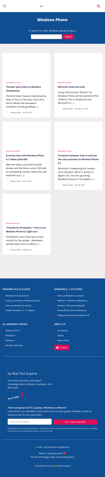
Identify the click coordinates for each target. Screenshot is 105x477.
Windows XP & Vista (14, 345)
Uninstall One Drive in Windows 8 (72, 310)
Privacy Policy (63, 340)
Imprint (60, 335)
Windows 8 (10, 335)
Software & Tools (13, 83)
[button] (61, 347)
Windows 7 (10, 340)
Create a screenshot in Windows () (23, 300)
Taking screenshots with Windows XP (73, 315)
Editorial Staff (16, 113)
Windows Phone (65, 83)
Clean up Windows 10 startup (18, 305)
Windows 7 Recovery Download (71, 305)
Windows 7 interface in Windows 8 (72, 300)
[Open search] (98, 6)
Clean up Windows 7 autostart (70, 295)
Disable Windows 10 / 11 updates (20, 310)
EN (41, 6)
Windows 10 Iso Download (17, 295)
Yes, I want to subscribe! (75, 422)
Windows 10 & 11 (13, 330)
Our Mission (62, 330)
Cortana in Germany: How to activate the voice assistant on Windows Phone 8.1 (78, 159)
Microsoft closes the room (71, 86)
